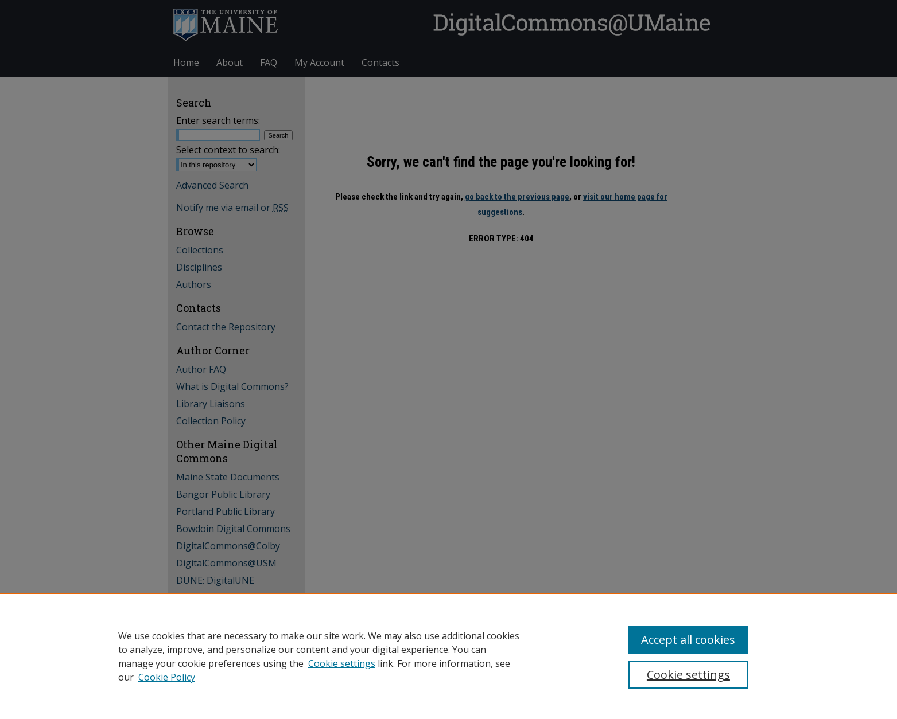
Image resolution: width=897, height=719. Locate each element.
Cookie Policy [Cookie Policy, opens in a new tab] (166, 677)
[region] (448, 656)
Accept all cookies (688, 639)
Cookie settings (341, 663)
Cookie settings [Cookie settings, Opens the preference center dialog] (688, 674)
